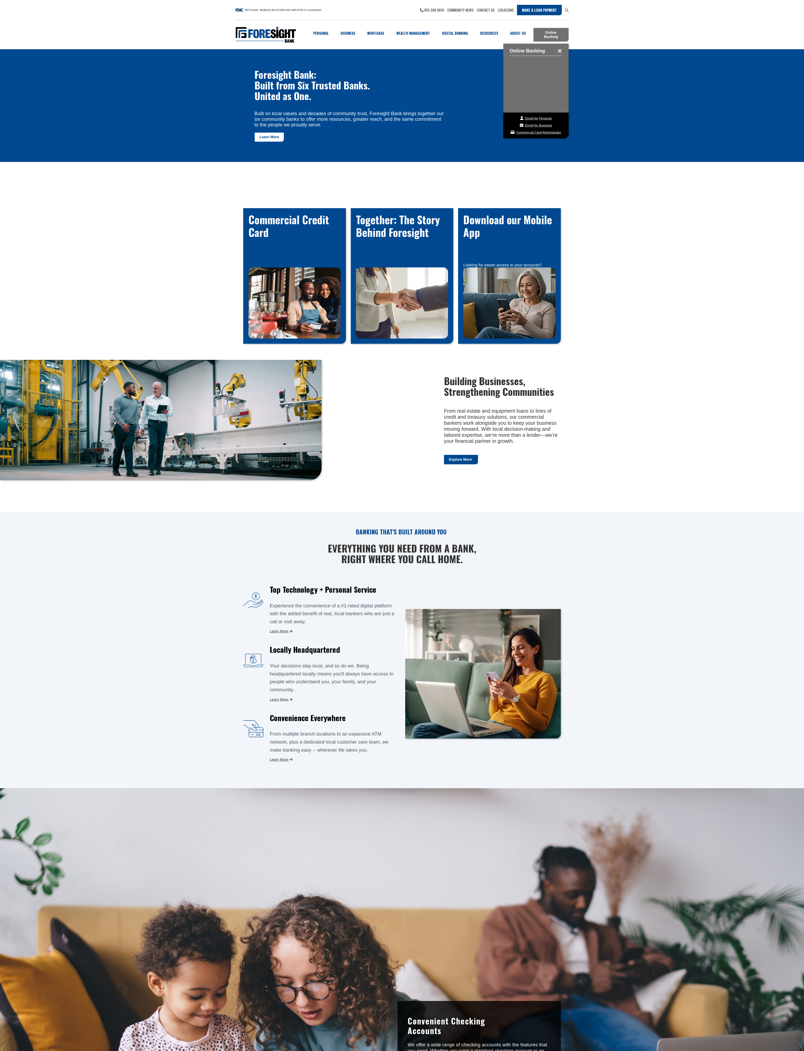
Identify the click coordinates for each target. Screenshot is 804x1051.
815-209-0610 (432, 10)
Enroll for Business (538, 125)
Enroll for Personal (538, 118)
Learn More (269, 137)
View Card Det (294, 276)
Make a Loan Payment (539, 10)
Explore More (461, 459)
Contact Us (486, 10)
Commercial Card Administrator (538, 132)
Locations (506, 10)
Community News (460, 10)
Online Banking (551, 35)
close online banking (559, 50)
